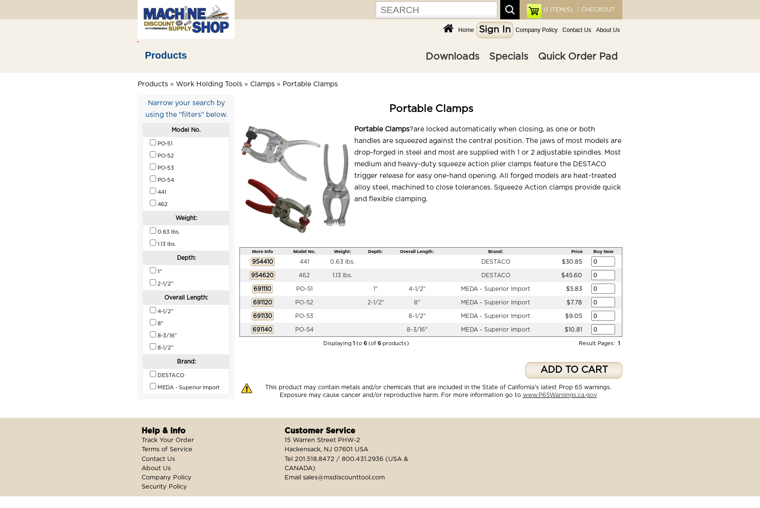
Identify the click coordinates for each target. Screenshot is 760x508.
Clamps (262, 84)
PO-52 (304, 302)
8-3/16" (417, 330)
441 (304, 262)
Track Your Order (168, 440)
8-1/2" (417, 316)
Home (466, 30)
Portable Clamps (310, 84)
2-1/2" (375, 302)
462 (304, 275)
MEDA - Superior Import (495, 289)
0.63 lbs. (342, 262)
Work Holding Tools (209, 84)
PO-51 (304, 289)
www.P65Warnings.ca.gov (560, 395)
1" (375, 289)
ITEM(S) (558, 10)
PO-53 (304, 316)
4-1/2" (417, 289)
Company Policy (537, 30)
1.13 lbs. (342, 275)
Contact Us (576, 30)
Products (166, 55)
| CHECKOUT (595, 10)
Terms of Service (167, 449)
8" (417, 302)
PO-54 (304, 330)
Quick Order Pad (578, 57)
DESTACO (495, 262)
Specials (508, 57)
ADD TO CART (574, 370)
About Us (608, 30)
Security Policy (164, 487)
